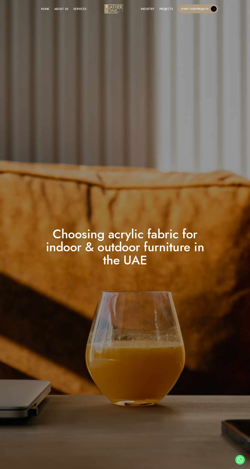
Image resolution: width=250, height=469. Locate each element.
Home (45, 9)
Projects (166, 9)
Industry (147, 9)
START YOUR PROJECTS (199, 9)
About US (61, 9)
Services (79, 9)
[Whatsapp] (240, 460)
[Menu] (34, 9)
